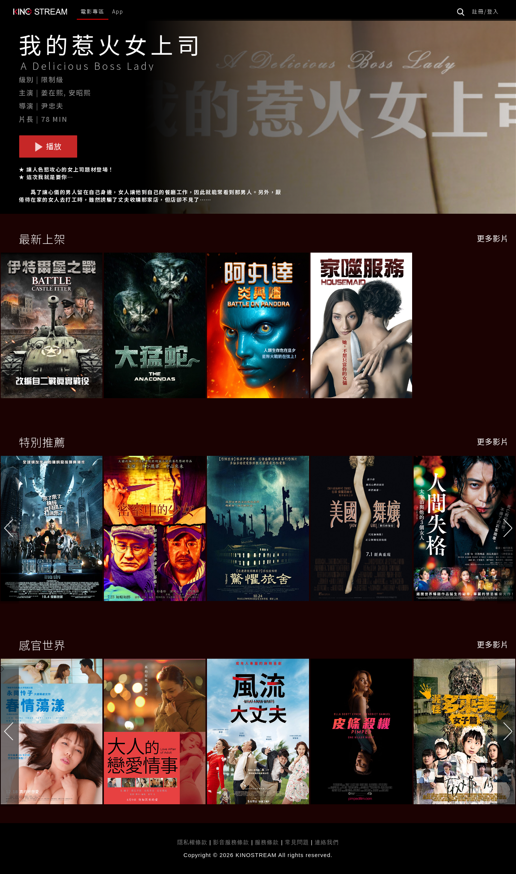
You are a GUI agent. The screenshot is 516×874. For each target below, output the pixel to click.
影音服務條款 (231, 842)
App (117, 11)
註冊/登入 (485, 11)
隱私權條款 (192, 842)
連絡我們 (327, 842)
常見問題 (297, 842)
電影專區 (93, 11)
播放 (48, 146)
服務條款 (268, 842)
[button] (506, 531)
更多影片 (492, 238)
